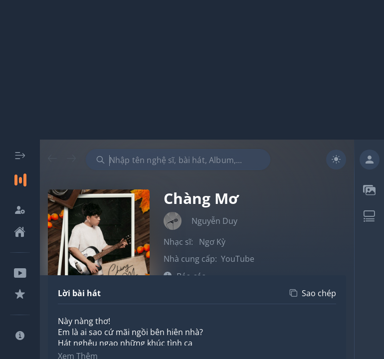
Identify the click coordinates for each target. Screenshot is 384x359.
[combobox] (178, 159)
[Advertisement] (192, 70)
